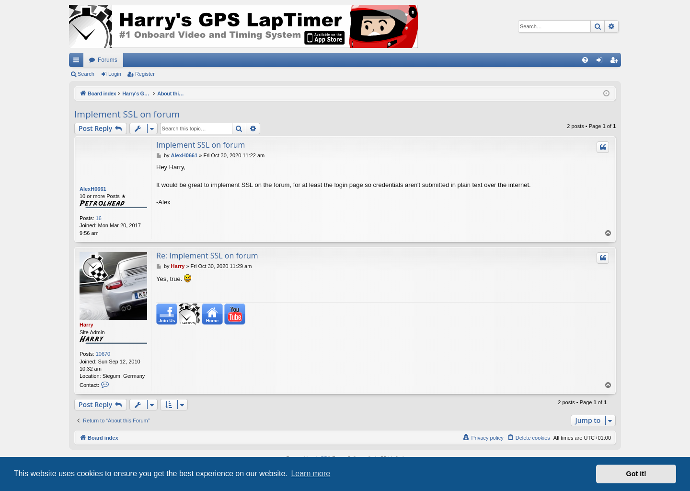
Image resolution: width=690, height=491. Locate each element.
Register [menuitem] (616, 62)
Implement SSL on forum (127, 114)
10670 (103, 354)
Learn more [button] (310, 473)
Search (86, 74)
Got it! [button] (636, 474)
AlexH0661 (93, 189)
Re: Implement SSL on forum (207, 255)
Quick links (78, 62)
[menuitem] (585, 60)
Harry (86, 324)
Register (145, 74)
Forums (107, 60)
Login (114, 74)
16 (99, 218)
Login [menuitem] (602, 62)
